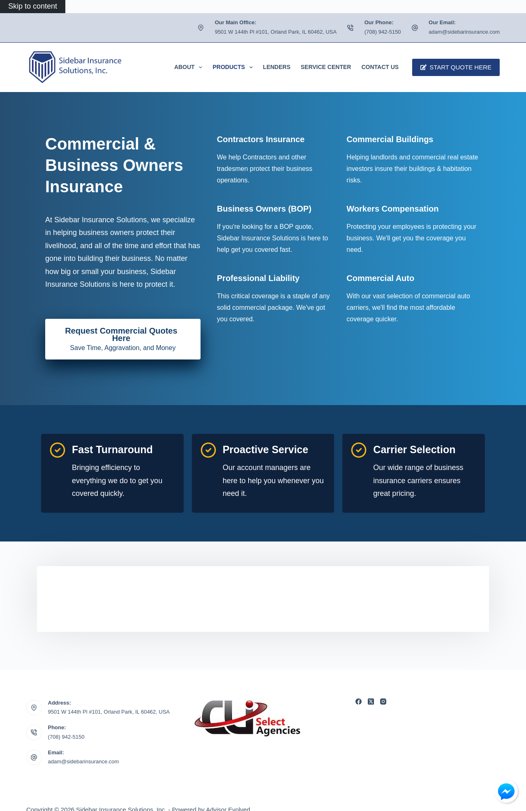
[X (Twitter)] (371, 701)
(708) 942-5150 (383, 32)
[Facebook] (358, 701)
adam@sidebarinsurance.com (464, 32)
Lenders (277, 67)
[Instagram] (383, 701)
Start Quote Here (455, 67)
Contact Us (380, 67)
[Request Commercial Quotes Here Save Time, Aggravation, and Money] (123, 339)
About (190, 67)
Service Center (326, 67)
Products (234, 67)
